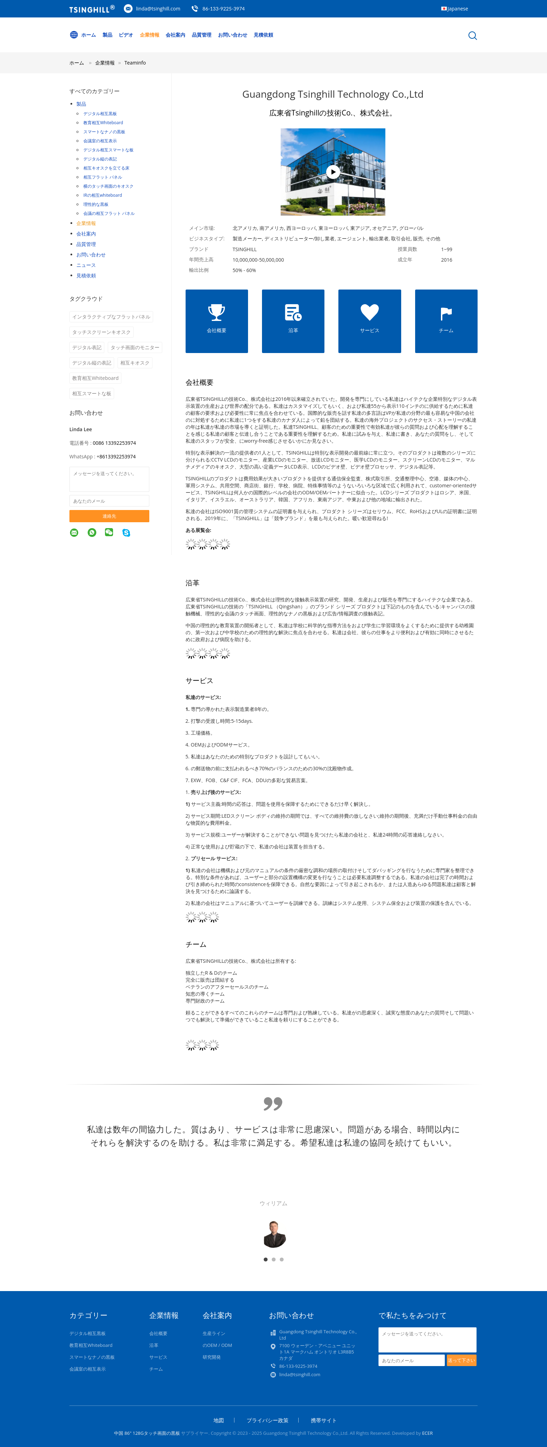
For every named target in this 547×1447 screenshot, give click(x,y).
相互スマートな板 (91, 393)
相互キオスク (135, 362)
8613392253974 (117, 456)
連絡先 (109, 516)
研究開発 (212, 1357)
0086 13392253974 (114, 443)
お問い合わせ (232, 34)
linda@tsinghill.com (158, 8)
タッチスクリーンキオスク (101, 332)
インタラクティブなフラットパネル (111, 316)
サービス (158, 1357)
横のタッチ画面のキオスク (108, 186)
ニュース (86, 265)
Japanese (458, 8)
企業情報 (149, 34)
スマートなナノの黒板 (104, 132)
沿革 (153, 1345)
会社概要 (158, 1333)
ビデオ (126, 34)
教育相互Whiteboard (103, 123)
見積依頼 (263, 34)
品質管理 (201, 34)
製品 (107, 34)
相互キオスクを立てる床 (106, 168)
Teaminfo (135, 62)
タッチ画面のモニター (135, 347)
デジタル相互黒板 (100, 114)
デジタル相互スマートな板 (108, 150)
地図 (218, 1420)
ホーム (82, 34)
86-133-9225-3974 (224, 9)
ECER (427, 1433)
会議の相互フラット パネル (109, 213)
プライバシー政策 (268, 1420)
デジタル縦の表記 (100, 159)
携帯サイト (324, 1420)
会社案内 (176, 34)
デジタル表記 (87, 347)
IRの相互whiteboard (102, 195)
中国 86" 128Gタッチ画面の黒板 (147, 1433)
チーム (156, 1369)
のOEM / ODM (217, 1345)
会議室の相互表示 (100, 141)
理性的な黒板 (95, 204)
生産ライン (214, 1333)
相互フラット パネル (102, 177)
